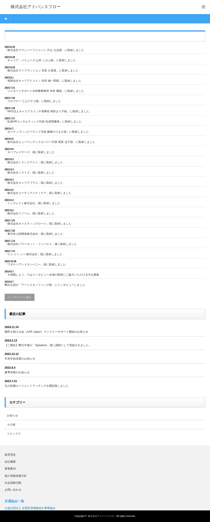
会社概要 (10, 461)
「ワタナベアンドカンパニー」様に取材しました (35, 264)
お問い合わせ (13, 489)
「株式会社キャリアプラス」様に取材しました (34, 182)
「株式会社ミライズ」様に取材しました (30, 172)
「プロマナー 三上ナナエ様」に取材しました (33, 101)
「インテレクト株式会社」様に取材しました (32, 203)
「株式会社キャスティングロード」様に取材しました (38, 223)
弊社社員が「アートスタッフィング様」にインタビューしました (45, 285)
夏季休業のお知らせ (17, 372)
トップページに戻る (19, 297)
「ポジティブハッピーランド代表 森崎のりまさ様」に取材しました (47, 131)
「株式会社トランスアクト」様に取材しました (34, 162)
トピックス (14, 433)
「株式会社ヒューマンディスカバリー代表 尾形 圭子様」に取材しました (50, 142)
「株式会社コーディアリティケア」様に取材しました (38, 193)
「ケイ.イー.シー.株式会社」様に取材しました (34, 254)
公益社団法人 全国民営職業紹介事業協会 (30, 508)
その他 (11, 424)
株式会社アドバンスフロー (102, 516)
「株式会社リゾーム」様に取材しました (30, 213)
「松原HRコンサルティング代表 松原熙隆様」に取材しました (43, 121)
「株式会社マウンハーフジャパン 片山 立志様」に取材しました (44, 50)
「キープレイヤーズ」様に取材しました (30, 152)
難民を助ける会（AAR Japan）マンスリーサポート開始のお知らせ (46, 331)
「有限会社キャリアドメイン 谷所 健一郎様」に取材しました (43, 80)
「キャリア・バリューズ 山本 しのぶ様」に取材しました (40, 60)
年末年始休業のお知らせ (20, 358)
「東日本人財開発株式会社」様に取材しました (34, 233)
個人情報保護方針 (16, 475)
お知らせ (12, 415)
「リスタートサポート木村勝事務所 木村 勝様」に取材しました (44, 91)
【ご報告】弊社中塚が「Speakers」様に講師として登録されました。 (48, 345)
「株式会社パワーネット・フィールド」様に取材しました (41, 244)
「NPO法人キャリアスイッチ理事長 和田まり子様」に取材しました (47, 111)
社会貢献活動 (13, 482)
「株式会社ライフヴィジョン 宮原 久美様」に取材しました (41, 70)
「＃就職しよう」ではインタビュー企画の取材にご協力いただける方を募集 (52, 274)
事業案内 (10, 468)
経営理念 (10, 454)
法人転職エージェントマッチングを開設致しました (37, 385)
